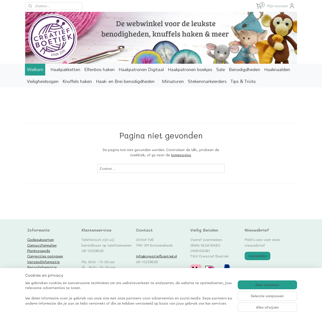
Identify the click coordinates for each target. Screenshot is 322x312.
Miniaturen (173, 81)
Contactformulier (42, 245)
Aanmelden (257, 256)
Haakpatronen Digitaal (141, 69)
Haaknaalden (277, 69)
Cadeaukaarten (40, 239)
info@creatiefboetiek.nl (156, 256)
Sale (220, 69)
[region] (128, 293)
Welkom (35, 69)
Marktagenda (38, 250)
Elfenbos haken (99, 69)
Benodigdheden (244, 69)
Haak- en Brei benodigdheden (125, 81)
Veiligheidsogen (43, 81)
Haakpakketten (65, 69)
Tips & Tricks (243, 81)
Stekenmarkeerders (207, 81)
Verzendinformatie (43, 261)
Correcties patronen (45, 256)
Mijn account (281, 6)
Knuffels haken (77, 81)
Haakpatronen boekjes (190, 69)
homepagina (181, 155)
